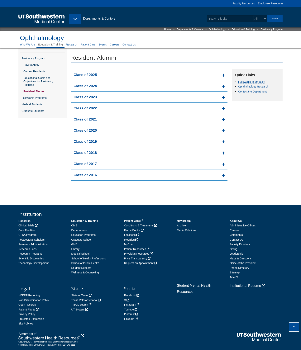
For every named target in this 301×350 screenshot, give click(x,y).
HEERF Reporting (29, 295)
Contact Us (129, 44)
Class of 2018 (85, 153)
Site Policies (25, 323)
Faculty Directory (240, 244)
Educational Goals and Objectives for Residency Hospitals (38, 81)
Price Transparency (135, 258)
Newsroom (184, 220)
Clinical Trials (26, 225)
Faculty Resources (243, 3)
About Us (236, 220)
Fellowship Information (251, 81)
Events (102, 44)
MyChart (129, 244)
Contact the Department (252, 91)
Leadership (236, 253)
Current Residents (34, 71)
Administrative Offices (243, 225)
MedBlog (129, 239)
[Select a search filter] (260, 18)
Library (75, 249)
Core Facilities (27, 230)
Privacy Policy (26, 314)
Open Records (27, 304)
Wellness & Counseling (85, 272)
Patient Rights (26, 309)
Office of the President (243, 263)
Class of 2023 (85, 97)
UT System (77, 309)
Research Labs (27, 249)
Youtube (129, 309)
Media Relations (186, 230)
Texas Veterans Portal (84, 300)
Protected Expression (31, 318)
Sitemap (235, 272)
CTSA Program (27, 234)
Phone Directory (239, 267)
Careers (114, 44)
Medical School (80, 253)
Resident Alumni (34, 91)
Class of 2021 (85, 119)
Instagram (130, 304)
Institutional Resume (245, 286)
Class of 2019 (85, 142)
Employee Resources (270, 3)
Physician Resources (136, 253)
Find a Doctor (132, 230)
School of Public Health (85, 263)
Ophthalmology (217, 29)
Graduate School (81, 239)
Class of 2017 (85, 164)
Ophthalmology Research (253, 86)
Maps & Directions (241, 258)
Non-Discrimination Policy (33, 300)
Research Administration (33, 244)
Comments (236, 234)
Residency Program (272, 29)
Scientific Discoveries (31, 258)
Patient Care (87, 44)
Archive (181, 225)
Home (167, 29)
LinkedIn (129, 318)
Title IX (234, 277)
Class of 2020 (85, 130)
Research (72, 44)
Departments (79, 230)
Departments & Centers (190, 29)
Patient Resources (135, 249)
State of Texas (79, 295)
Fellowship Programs (34, 97)
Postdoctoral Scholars (31, 239)
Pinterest (129, 314)
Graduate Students (33, 110)
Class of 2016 (85, 175)
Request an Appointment (138, 263)
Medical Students (32, 104)
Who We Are (27, 44)
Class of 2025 (85, 75)
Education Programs (83, 234)
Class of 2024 (85, 86)
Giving (233, 249)
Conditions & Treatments (138, 225)
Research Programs (30, 253)
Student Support (81, 267)
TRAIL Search (79, 304)
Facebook (130, 295)
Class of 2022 (85, 108)
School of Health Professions (88, 258)
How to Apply (31, 64)
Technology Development (33, 263)
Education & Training (243, 29)
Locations (130, 234)
